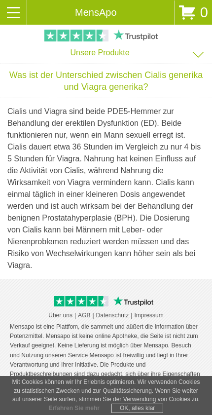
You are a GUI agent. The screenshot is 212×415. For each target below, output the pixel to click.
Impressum (148, 315)
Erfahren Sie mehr (74, 408)
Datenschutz (112, 315)
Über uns (60, 315)
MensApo (96, 12)
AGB (84, 315)
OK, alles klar (137, 408)
